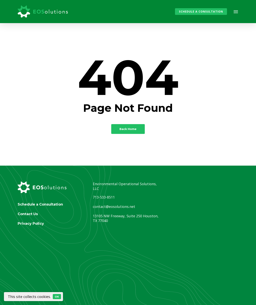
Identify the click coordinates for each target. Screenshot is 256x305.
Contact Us (28, 214)
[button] (236, 12)
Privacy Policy (31, 223)
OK (57, 296)
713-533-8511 (104, 197)
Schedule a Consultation (40, 204)
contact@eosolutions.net (114, 206)
